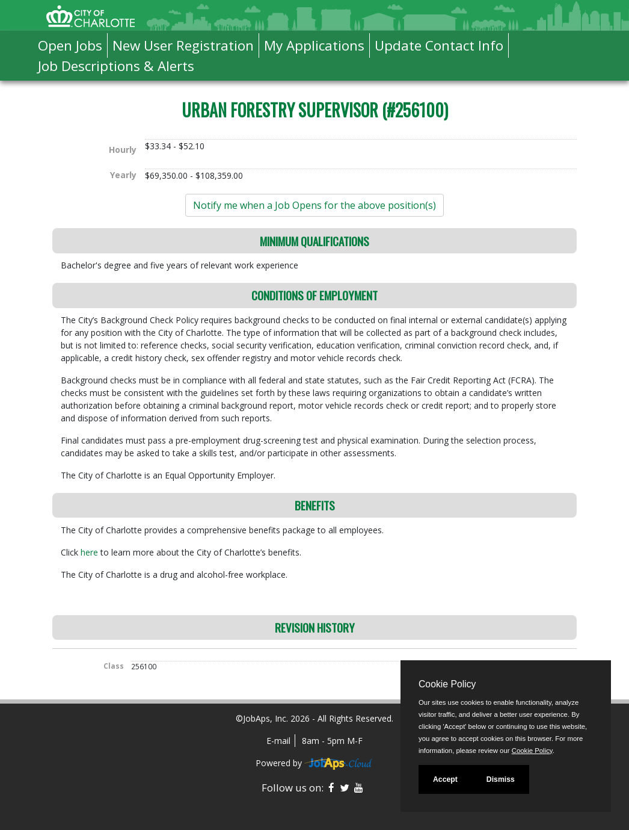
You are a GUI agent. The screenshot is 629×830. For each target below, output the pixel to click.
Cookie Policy (447, 684)
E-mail (278, 740)
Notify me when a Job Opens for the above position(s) (314, 205)
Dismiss (500, 779)
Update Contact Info (439, 45)
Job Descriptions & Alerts (116, 66)
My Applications (314, 45)
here (90, 552)
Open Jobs (70, 45)
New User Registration (183, 45)
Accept (445, 779)
